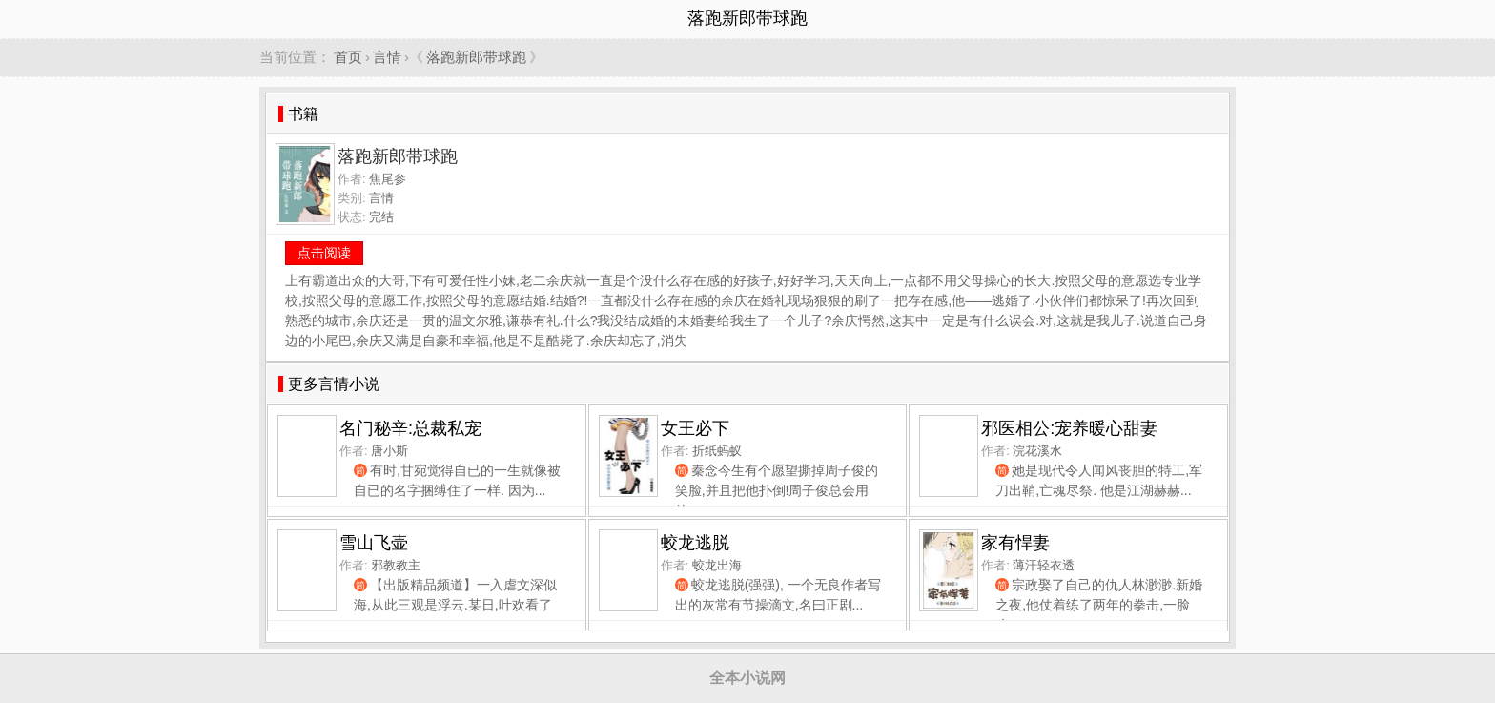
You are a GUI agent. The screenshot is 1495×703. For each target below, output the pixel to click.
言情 (387, 57)
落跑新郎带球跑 (476, 57)
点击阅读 (324, 252)
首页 (348, 57)
